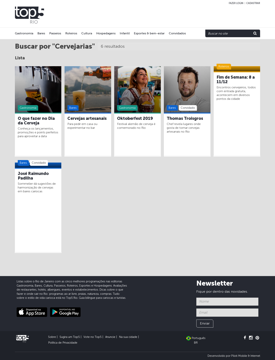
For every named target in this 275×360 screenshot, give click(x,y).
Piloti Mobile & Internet (245, 356)
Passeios (55, 33)
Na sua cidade (128, 337)
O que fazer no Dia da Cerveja (36, 121)
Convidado (188, 108)
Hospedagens (106, 33)
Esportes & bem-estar (149, 33)
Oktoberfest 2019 (135, 118)
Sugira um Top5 (70, 337)
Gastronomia (24, 33)
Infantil (125, 33)
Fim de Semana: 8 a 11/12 (236, 79)
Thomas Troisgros (185, 118)
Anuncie (110, 337)
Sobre (52, 337)
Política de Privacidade (62, 342)
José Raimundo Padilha (33, 176)
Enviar (205, 323)
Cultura (86, 33)
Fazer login (236, 3)
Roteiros (71, 33)
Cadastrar (253, 3)
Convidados (177, 33)
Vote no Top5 (92, 337)
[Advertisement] (183, 15)
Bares (41, 33)
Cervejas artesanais (87, 118)
